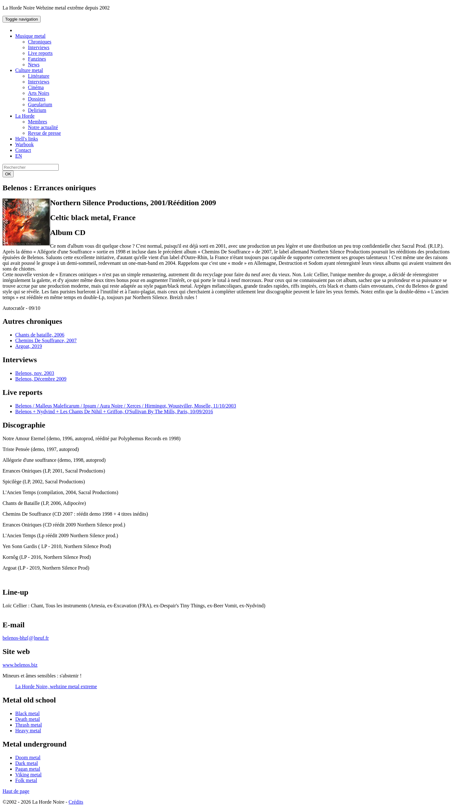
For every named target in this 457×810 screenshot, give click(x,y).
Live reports (40, 53)
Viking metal (28, 774)
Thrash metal (28, 725)
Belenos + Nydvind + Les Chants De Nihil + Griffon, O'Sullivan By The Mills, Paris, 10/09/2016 (114, 411)
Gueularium (40, 104)
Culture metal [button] (29, 70)
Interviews (39, 47)
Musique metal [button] (30, 36)
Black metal (27, 713)
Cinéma (36, 87)
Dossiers (36, 98)
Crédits (76, 802)
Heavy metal (28, 730)
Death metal (27, 719)
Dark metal (26, 763)
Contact (23, 150)
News (33, 64)
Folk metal (26, 780)
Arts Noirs (38, 93)
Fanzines (37, 59)
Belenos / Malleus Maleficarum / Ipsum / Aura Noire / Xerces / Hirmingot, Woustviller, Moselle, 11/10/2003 (125, 405)
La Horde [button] (25, 116)
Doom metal (28, 757)
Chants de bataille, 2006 (39, 334)
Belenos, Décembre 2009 (40, 379)
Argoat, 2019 (28, 346)
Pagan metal (27, 769)
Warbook (24, 144)
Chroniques (39, 41)
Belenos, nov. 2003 (34, 373)
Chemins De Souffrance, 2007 (45, 340)
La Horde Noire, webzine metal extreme (56, 686)
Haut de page (16, 791)
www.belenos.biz (20, 665)
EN (18, 156)
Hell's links (26, 138)
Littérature (39, 76)
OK (8, 174)
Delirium (37, 110)
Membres (37, 121)
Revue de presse (44, 133)
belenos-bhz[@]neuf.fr (26, 638)
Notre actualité (43, 127)
